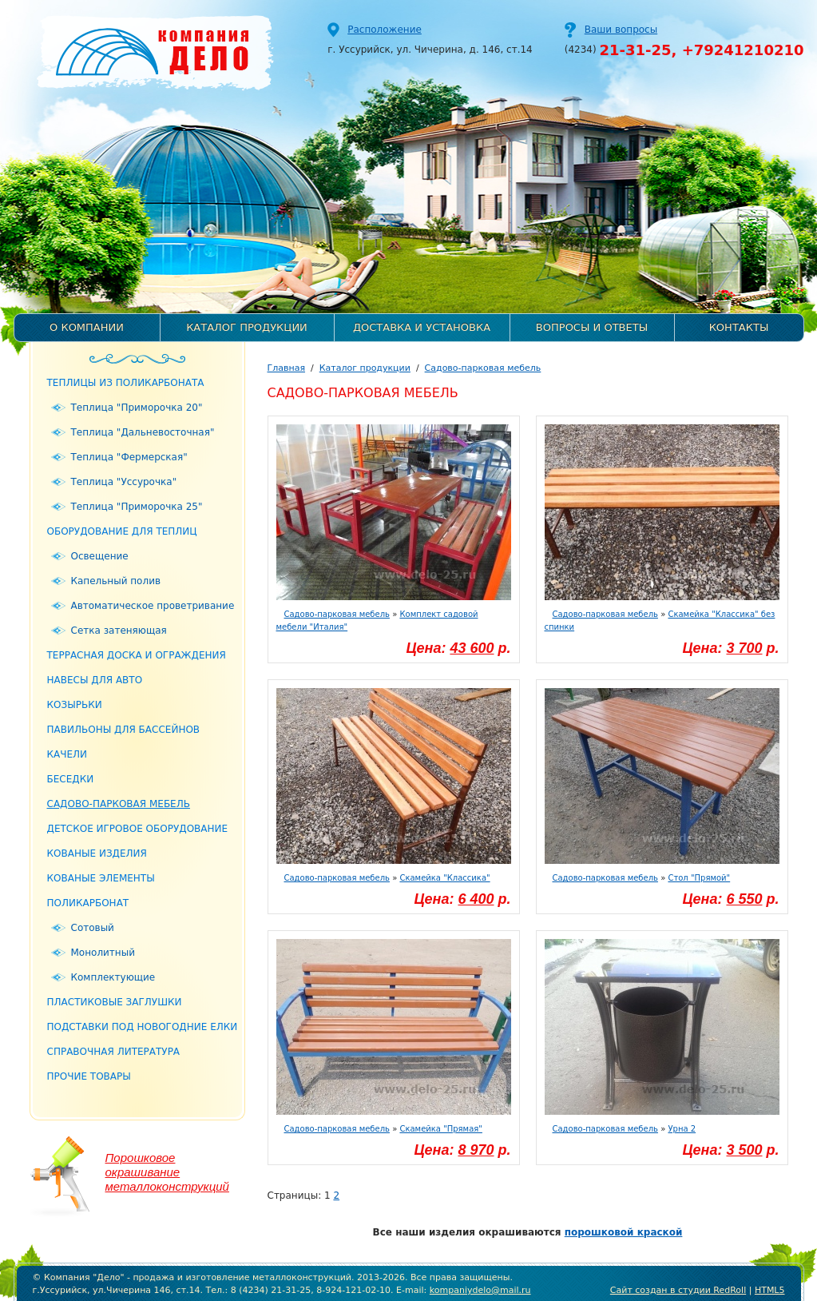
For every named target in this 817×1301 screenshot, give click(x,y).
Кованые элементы (101, 878)
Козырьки (74, 704)
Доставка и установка (421, 327)
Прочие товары (89, 1076)
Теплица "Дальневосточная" (143, 432)
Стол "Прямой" (699, 877)
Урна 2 (682, 1128)
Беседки (70, 779)
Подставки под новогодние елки (142, 1026)
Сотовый (92, 927)
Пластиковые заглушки (114, 1002)
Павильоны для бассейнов (123, 729)
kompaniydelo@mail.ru (480, 1290)
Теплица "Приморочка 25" (137, 506)
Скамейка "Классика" (444, 877)
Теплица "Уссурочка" (124, 481)
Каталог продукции (246, 327)
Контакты (739, 327)
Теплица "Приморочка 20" (137, 407)
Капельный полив (116, 581)
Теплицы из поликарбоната (125, 382)
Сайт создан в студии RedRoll (678, 1290)
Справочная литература (113, 1051)
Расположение (384, 29)
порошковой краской (624, 1232)
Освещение (100, 556)
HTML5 (770, 1290)
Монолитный (103, 952)
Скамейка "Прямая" (440, 1128)
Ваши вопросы (621, 29)
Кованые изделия (97, 853)
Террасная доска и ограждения (136, 655)
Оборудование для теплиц (122, 531)
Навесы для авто (95, 680)
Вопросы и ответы (592, 327)
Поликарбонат (88, 903)
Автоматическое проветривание (153, 605)
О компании (87, 327)
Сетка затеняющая (119, 630)
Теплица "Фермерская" (129, 457)
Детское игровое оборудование (137, 828)
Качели (67, 754)
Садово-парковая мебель (118, 804)
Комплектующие (113, 977)
